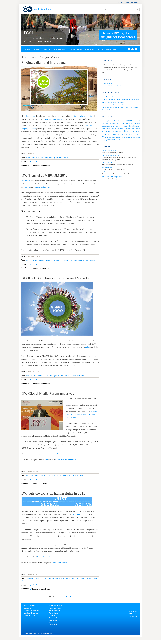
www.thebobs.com (30, 615)
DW (41, 475)
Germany (132, 131)
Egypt (115, 121)
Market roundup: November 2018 (113, 105)
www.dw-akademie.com (31, 611)
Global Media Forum (51, 475)
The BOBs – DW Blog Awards (112, 177)
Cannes (49, 260)
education (119, 140)
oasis (66, 158)
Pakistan (120, 129)
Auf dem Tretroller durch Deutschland (57, 624)
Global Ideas (31, 116)
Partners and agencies (55, 49)
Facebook (128, 128)
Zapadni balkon (54, 618)
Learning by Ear (107, 121)
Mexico (137, 126)
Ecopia (27, 187)
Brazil (103, 128)
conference (35, 475)
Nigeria (108, 126)
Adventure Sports (55, 608)
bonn (28, 475)
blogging (104, 140)
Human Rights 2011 (80, 514)
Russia (73, 376)
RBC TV (67, 376)
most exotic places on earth (81, 116)
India (125, 126)
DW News (112, 123)
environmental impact (53, 119)
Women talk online (55, 613)
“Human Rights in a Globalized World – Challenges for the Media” (81, 414)
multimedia (89, 578)
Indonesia (131, 126)
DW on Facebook (107, 167)
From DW (37, 49)
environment (73, 260)
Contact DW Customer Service (112, 86)
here (59, 454)
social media (135, 137)
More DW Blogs (133, 2)
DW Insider (34, 32)
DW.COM (120, 2)
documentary (126, 134)
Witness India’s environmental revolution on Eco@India (120, 99)
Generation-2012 (54, 620)
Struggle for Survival (42, 187)
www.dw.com (28, 608)
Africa (104, 137)
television (80, 376)
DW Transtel (26, 181)
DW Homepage (107, 162)
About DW (89, 49)
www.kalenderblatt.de (31, 613)
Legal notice (133, 611)
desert (40, 158)
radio (119, 134)
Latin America (111, 129)
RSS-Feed (132, 614)
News (123, 137)
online (87, 347)
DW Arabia (105, 123)
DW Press (105, 172)
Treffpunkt (52, 615)
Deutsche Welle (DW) (109, 83)
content (45, 578)
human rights (74, 475)
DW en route (76, 49)
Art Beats (42, 260)
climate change (31, 158)
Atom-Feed (133, 616)
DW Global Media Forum (110, 155)
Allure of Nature (32, 260)
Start (27, 49)
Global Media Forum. (59, 563)
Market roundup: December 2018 (113, 102)
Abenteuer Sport (54, 611)
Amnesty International (34, 578)
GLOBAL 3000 (84, 341)
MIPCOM (92, 260)
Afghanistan (132, 123)
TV (117, 123)
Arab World (136, 121)
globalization (58, 158)
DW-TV (29, 376)
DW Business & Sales (109, 150)
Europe (118, 137)
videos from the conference (65, 460)
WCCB (82, 475)
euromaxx (111, 140)
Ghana (114, 134)
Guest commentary (106, 49)
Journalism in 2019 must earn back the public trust (118, 97)
